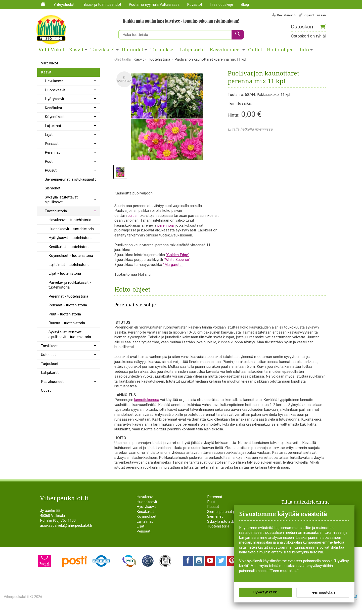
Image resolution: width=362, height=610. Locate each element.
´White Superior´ (177, 259)
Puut (49, 161)
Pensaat (52, 143)
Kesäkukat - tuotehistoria (69, 247)
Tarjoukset (163, 50)
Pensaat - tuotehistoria (68, 305)
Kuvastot (194, 4)
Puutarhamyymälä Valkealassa (154, 4)
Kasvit (76, 50)
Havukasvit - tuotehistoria (70, 220)
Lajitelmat (53, 126)
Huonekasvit (55, 90)
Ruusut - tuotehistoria (67, 323)
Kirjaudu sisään (315, 15)
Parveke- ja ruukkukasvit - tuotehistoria (70, 285)
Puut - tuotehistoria (65, 314)
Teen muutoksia (322, 592)
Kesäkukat (53, 108)
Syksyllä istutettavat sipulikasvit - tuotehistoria (70, 334)
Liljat (49, 134)
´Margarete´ (173, 264)
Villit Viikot (51, 50)
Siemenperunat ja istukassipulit (70, 179)
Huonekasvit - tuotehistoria (71, 229)
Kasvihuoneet (225, 50)
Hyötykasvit (54, 99)
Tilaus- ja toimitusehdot (101, 4)
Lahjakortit (192, 50)
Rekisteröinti (286, 15)
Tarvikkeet (102, 50)
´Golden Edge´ (177, 255)
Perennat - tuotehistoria (68, 296)
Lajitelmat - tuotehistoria (69, 264)
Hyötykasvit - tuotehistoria (71, 237)
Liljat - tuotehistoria (65, 273)
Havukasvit (54, 81)
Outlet (255, 50)
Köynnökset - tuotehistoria (71, 255)
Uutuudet (132, 50)
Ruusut (51, 170)
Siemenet (52, 188)
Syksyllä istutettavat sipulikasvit (61, 199)
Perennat (52, 152)
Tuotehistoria (56, 211)
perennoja (165, 225)
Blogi (245, 4)
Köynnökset (55, 116)
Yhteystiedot (64, 4)
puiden (133, 215)
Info (304, 50)
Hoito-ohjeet (281, 50)
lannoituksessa (146, 399)
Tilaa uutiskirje (221, 4)
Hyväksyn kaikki (265, 592)
